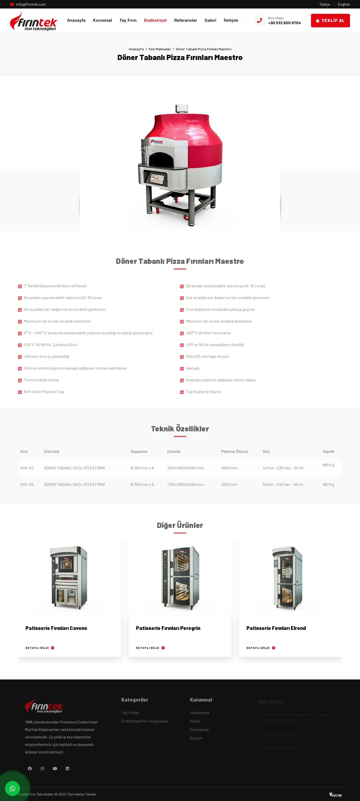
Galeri (210, 20)
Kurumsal (102, 20)
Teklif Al (330, 20)
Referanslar (185, 20)
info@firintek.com (31, 4)
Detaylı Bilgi (40, 648)
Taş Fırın (128, 20)
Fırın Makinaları (160, 49)
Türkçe (324, 4)
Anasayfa (76, 20)
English (344, 4)
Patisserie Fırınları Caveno (56, 628)
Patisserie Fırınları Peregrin (168, 628)
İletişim (231, 20)
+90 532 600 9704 (284, 22)
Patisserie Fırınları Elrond (276, 628)
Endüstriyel (155, 20)
